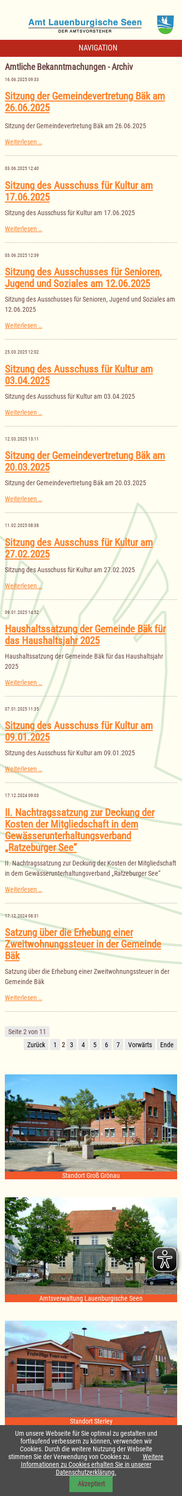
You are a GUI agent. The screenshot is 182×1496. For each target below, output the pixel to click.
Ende (167, 1045)
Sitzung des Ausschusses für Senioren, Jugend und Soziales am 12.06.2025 (83, 277)
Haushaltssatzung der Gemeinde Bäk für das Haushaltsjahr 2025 (85, 634)
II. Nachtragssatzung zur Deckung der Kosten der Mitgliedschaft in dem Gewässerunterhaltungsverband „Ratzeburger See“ (79, 830)
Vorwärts (140, 1045)
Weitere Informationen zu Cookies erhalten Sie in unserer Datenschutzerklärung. (92, 1464)
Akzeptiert (91, 1484)
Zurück (36, 1045)
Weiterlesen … (23, 142)
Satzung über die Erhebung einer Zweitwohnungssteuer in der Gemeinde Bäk (83, 944)
